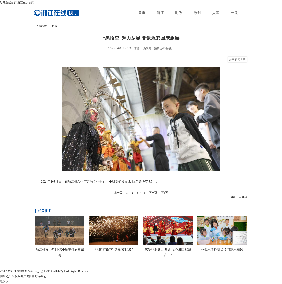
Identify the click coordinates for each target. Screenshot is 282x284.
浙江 (160, 13)
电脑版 (4, 281)
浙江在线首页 (8, 2)
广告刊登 (28, 276)
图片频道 (41, 26)
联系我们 (40, 276)
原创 (197, 13)
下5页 (164, 192)
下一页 (153, 192)
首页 (141, 13)
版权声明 (17, 276)
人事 (215, 13)
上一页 (118, 192)
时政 (178, 13)
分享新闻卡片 (237, 59)
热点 (54, 26)
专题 (234, 13)
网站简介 (5, 276)
